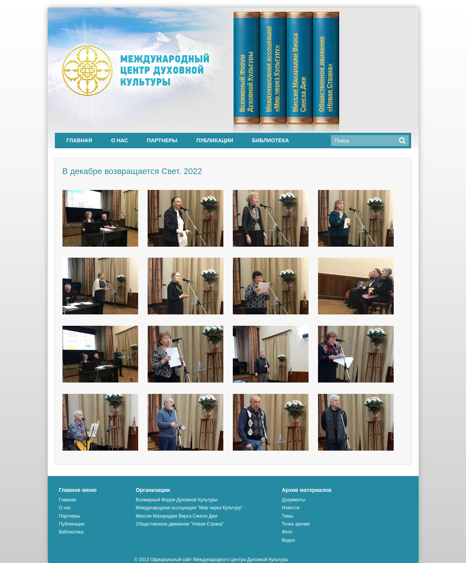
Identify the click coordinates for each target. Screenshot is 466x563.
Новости (290, 507)
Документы (293, 499)
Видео (288, 540)
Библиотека (270, 140)
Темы (287, 516)
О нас (119, 140)
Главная (79, 140)
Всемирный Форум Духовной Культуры (177, 499)
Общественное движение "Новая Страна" (180, 524)
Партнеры (162, 140)
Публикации (214, 140)
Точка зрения (295, 524)
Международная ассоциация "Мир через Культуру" (189, 507)
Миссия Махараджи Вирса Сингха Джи (176, 516)
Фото (287, 532)
